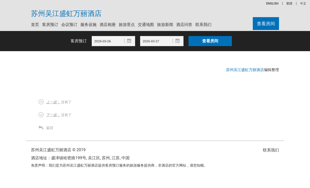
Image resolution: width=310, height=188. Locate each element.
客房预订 (50, 24)
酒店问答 (184, 24)
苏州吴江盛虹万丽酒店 (66, 13)
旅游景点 (127, 24)
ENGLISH (272, 3)
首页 (35, 24)
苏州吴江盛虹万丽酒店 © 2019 (58, 149)
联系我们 (203, 24)
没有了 (59, 102)
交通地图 (146, 24)
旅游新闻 (165, 24)
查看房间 (266, 23)
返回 (49, 128)
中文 (303, 3)
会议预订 (69, 24)
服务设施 (88, 24)
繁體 (289, 3)
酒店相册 (108, 24)
